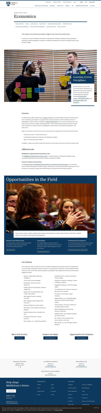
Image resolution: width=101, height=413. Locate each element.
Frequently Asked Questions (54, 24)
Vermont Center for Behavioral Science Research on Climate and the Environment (46, 164)
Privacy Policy (58, 410)
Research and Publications (15, 240)
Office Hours (20, 338)
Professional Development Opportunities (78, 250)
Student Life (60, 5)
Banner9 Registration (72, 391)
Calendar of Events (57, 2)
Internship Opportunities (43, 251)
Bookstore (70, 397)
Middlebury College (18, 12)
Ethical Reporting (85, 388)
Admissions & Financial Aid (41, 5)
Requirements (42, 24)
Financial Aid (92, 2)
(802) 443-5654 (81, 365)
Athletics (67, 5)
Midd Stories (48, 2)
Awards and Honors (51, 26)
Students (39, 384)
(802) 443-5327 (50, 365)
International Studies (83, 98)
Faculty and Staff (19, 24)
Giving (74, 2)
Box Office (70, 401)
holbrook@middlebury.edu (50, 366)
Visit (86, 2)
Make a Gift (11, 391)
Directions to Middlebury (87, 384)
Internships (41, 240)
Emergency (70, 384)
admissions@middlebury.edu (12, 403)
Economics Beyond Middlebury (37, 26)
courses (45, 117)
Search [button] (92, 5)
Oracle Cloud (84, 397)
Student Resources (67, 24)
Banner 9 (70, 394)
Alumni (38, 388)
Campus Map (71, 404)
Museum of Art (85, 394)
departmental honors (52, 121)
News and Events (62, 26)
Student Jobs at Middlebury (22, 26)
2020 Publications (11, 250)
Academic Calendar (72, 388)
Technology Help (85, 404)
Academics (52, 5)
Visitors (52, 394)
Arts (73, 5)
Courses (27, 24)
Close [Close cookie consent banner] (96, 407)
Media (52, 384)
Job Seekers (53, 391)
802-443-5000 (9, 398)
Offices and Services (67, 2)
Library (83, 391)
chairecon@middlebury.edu (81, 366)
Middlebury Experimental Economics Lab (35, 156)
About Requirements (50, 338)
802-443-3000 (14, 401)
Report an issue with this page (88, 401)
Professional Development (77, 240)
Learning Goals (34, 24)
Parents (38, 394)
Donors (52, 388)
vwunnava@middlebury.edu (50, 374)
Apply (81, 2)
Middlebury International (82, 5)
